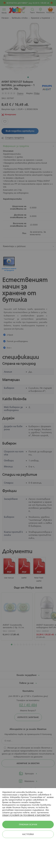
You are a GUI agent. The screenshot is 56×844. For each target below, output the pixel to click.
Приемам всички (28, 825)
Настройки (28, 834)
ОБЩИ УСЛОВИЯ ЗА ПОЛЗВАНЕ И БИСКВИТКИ (26, 815)
